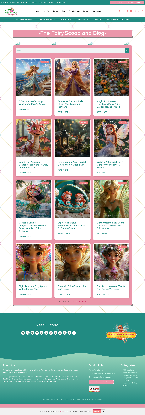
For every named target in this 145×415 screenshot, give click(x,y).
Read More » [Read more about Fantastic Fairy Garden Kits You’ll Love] (64, 294)
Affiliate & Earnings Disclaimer (53, 399)
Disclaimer (98, 399)
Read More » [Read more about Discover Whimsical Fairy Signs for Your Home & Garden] (102, 173)
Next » (84, 301)
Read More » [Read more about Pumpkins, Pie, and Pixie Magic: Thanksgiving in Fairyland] (64, 112)
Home (37, 11)
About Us (46, 11)
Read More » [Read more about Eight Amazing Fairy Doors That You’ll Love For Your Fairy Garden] (102, 233)
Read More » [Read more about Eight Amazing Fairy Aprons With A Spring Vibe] (25, 294)
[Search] (127, 50)
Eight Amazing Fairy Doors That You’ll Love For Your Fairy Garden (110, 225)
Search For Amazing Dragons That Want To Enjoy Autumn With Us (33, 165)
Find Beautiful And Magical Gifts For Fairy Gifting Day (72, 163)
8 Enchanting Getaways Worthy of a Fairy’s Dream (32, 103)
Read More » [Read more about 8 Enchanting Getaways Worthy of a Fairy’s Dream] (25, 109)
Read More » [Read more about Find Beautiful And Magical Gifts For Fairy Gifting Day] (64, 170)
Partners (86, 11)
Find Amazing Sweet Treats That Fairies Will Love (111, 288)
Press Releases (74, 11)
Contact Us (97, 11)
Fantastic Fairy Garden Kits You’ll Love (72, 288)
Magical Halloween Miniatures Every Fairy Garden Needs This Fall (109, 104)
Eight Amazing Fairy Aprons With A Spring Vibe (33, 288)
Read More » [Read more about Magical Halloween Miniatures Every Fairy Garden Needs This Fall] (102, 112)
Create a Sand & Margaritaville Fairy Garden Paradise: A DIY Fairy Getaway (33, 227)
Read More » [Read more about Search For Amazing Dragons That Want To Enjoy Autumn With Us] (25, 173)
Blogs (63, 11)
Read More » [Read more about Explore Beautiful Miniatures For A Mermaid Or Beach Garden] (64, 233)
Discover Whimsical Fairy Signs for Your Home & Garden (109, 165)
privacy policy (64, 411)
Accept (96, 411)
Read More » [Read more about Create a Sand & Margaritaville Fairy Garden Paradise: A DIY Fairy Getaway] (25, 236)
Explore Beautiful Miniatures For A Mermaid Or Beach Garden (71, 225)
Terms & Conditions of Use (84, 399)
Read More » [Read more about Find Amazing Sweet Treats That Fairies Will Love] (102, 294)
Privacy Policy (69, 399)
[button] (25, 19)
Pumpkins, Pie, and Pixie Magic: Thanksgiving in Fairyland (70, 104)
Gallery (55, 11)
